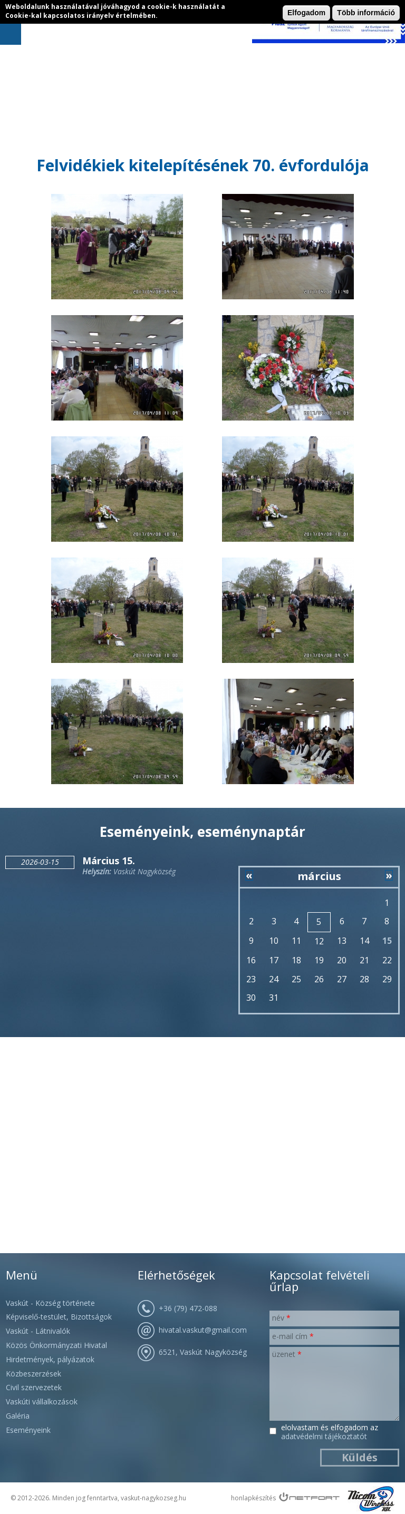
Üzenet (287, 1354)
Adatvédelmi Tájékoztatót (324, 1436)
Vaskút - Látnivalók (38, 1331)
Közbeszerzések (33, 1374)
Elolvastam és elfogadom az (329, 1432)
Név (281, 1318)
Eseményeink (28, 1430)
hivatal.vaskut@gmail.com (203, 1330)
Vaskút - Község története (50, 1303)
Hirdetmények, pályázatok (50, 1359)
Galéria (18, 1416)
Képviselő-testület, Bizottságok (59, 1317)
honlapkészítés (253, 1497)
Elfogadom (306, 12)
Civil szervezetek (34, 1387)
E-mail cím (293, 1336)
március (319, 876)
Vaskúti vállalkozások (42, 1401)
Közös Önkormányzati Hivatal (56, 1345)
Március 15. (108, 860)
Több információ (366, 12)
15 (387, 940)
